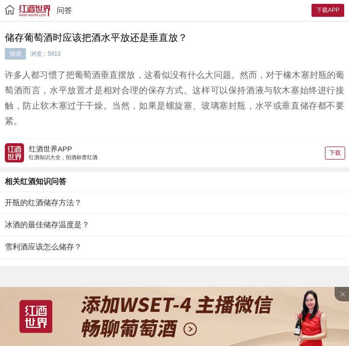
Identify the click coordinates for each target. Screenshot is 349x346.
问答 (64, 10)
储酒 (15, 53)
